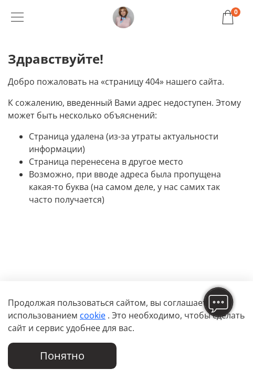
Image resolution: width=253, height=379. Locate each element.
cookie (93, 315)
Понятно (62, 355)
